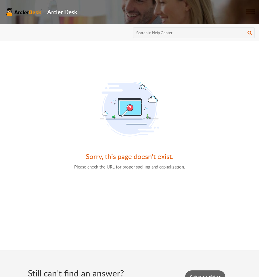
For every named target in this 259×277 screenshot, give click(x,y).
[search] (194, 32)
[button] (250, 12)
